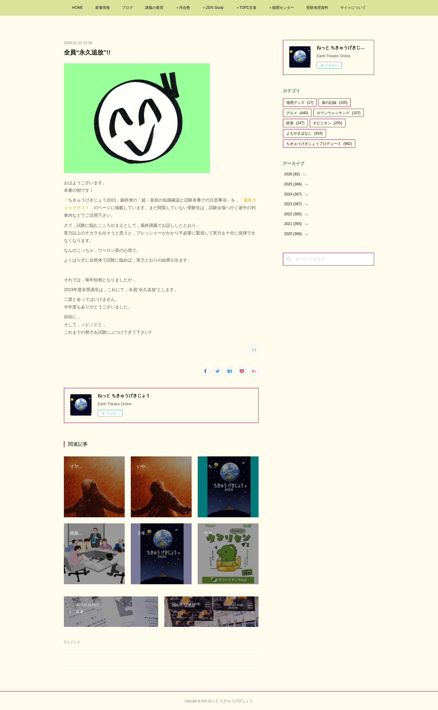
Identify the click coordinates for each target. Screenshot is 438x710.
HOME (77, 7)
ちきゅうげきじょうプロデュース (319, 144)
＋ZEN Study (213, 7)
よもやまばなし (304, 133)
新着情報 (102, 7)
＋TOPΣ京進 (246, 7)
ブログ (127, 7)
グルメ (297, 113)
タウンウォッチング (338, 113)
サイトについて (353, 7)
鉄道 (295, 123)
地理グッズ (299, 102)
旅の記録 (334, 102)
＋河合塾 (183, 7)
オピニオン (327, 123)
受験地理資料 (317, 7)
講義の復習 (154, 7)
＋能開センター (281, 7)
